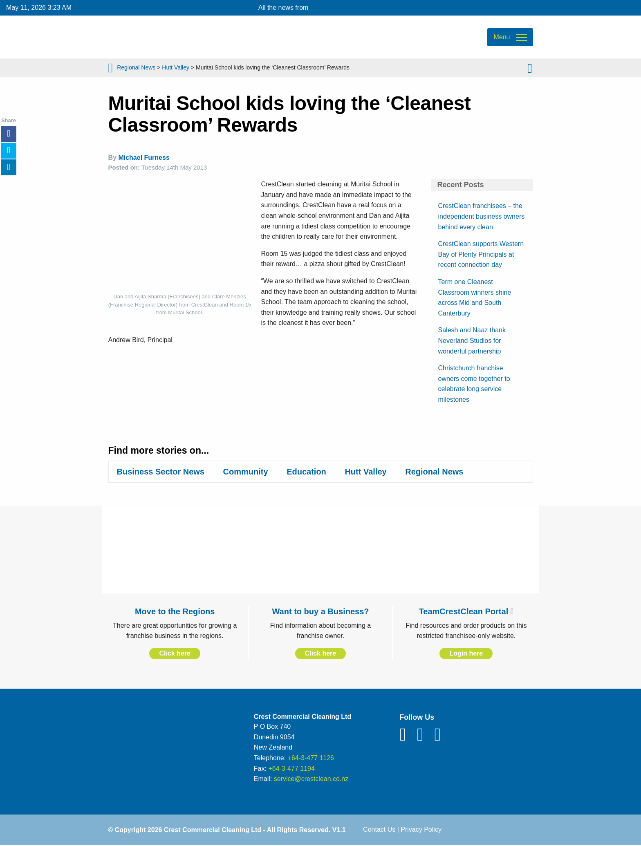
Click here (174, 653)
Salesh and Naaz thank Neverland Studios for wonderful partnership (472, 340)
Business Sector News (161, 471)
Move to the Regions (175, 611)
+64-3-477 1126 (311, 757)
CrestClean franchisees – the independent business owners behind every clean (481, 216)
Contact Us (379, 829)
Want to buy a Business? (320, 611)
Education (306, 471)
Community (245, 471)
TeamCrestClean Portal (466, 611)
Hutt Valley (175, 67)
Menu (501, 37)
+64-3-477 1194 (291, 768)
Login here (466, 653)
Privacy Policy (421, 829)
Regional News (136, 67)
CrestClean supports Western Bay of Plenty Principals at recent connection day (481, 254)
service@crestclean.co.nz (311, 778)
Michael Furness (143, 157)
